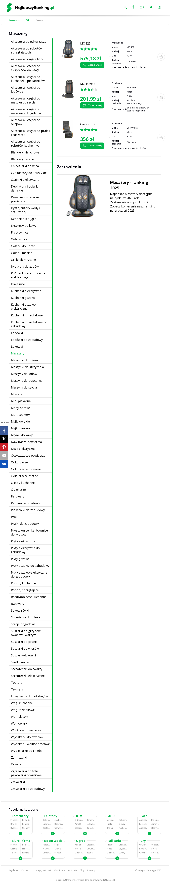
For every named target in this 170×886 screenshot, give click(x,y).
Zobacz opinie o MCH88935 (92, 111)
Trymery (17, 689)
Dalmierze (111, 852)
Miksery (16, 394)
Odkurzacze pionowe (26, 469)
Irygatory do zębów (25, 266)
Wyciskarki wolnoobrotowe (30, 744)
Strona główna (14, 20)
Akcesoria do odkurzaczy (28, 42)
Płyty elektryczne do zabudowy (25, 550)
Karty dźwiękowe (26, 820)
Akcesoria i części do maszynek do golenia (26, 111)
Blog (82, 870)
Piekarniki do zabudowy (28, 510)
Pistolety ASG (111, 844)
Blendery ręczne (22, 159)
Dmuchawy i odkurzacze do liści (91, 848)
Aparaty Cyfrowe (143, 820)
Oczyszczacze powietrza (28, 455)
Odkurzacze (19, 462)
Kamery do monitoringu (26, 844)
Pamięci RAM (26, 824)
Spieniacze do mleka (25, 617)
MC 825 (85, 43)
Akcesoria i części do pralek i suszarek (30, 133)
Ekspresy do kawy (23, 226)
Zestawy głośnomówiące (47, 828)
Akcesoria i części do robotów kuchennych (26, 144)
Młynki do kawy (22, 435)
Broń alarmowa (123, 844)
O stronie (72, 870)
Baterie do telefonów (58, 824)
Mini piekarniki (21, 401)
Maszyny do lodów (24, 374)
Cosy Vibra (87, 124)
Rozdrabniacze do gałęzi (91, 852)
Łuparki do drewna (91, 844)
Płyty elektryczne (23, 541)
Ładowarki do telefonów (47, 824)
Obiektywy (155, 820)
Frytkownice (19, 232)
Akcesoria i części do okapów (25, 122)
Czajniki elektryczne (25, 180)
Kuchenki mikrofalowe (27, 315)
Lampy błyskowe (155, 824)
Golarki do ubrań (23, 246)
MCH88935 (87, 84)
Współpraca (59, 870)
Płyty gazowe (20, 559)
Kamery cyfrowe (91, 820)
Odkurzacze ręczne (24, 476)
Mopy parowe (21, 408)
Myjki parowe (20, 428)
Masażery (39, 20)
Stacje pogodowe (23, 624)
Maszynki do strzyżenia (27, 367)
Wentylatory (20, 717)
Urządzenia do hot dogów (29, 696)
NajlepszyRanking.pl (146, 870)
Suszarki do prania (24, 642)
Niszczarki (26, 848)
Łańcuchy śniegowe (47, 852)
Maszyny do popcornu (26, 381)
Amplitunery (79, 824)
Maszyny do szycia (24, 387)
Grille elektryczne (23, 260)
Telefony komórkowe (47, 820)
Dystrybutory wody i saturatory (25, 210)
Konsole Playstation (155, 844)
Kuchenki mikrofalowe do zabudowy (29, 324)
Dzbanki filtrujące (23, 219)
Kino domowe (91, 828)
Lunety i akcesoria (123, 852)
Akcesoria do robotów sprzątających (26, 50)
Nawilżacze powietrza (26, 442)
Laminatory (26, 852)
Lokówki (17, 346)
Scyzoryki (123, 848)
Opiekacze (18, 490)
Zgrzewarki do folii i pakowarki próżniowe (26, 773)
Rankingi (91, 870)
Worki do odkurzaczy (26, 730)
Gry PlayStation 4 (155, 852)
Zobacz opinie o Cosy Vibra (92, 151)
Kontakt (25, 870)
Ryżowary (17, 604)
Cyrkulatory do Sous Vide (29, 173)
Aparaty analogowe (143, 828)
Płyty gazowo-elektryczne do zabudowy (29, 574)
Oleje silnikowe (58, 848)
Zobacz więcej (92, 64)
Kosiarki (79, 844)
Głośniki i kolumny (79, 828)
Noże (109, 848)
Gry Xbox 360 (143, 852)
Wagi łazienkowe (23, 710)
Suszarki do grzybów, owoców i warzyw (26, 633)
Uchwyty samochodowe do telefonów (58, 828)
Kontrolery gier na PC (143, 848)
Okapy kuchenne (23, 483)
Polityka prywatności (41, 870)
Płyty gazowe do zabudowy (30, 566)
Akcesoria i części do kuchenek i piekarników (28, 79)
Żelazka (16, 764)
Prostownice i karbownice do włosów (29, 532)
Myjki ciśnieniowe (79, 848)
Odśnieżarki (79, 852)
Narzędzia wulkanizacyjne (47, 844)
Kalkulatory (14, 848)
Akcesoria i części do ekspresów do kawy (25, 68)
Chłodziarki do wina (25, 166)
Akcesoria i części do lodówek (25, 90)
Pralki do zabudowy (25, 524)
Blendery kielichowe (25, 152)
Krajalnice (18, 284)
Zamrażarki (19, 757)
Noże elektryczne (23, 449)
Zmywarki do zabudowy (28, 789)
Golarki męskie (21, 253)
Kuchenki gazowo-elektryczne (24, 306)
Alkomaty (47, 848)
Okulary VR (143, 844)
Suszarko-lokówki (23, 655)
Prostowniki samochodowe (58, 852)
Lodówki (17, 333)
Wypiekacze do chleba (26, 751)
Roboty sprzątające (25, 590)
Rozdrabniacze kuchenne (28, 597)
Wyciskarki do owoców (27, 737)
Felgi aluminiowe (58, 844)
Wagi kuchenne (22, 703)
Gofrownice (19, 239)
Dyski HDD (14, 828)
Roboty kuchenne (23, 583)
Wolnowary (19, 723)
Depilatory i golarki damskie (25, 188)
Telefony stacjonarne (14, 852)
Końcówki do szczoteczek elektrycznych (29, 275)
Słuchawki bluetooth (58, 820)
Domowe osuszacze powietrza (25, 199)
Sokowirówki (20, 610)
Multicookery (20, 415)
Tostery (16, 683)
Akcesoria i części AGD (27, 59)
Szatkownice (20, 662)
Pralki (15, 517)
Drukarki (14, 824)
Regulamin (13, 870)
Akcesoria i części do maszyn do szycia (25, 100)
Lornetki (143, 824)
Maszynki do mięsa (24, 360)
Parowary (17, 496)
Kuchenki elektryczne (26, 291)
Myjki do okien (21, 421)
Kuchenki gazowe (23, 298)
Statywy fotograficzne (155, 828)
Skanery (26, 828)
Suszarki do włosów (25, 648)
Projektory (14, 844)
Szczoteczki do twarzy (26, 669)
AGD (27, 20)
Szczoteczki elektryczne (28, 676)
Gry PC (154, 848)
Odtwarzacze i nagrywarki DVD (91, 824)
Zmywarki (18, 782)
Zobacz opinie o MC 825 (91, 71)
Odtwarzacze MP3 (79, 820)
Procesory (14, 820)
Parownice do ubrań (25, 503)
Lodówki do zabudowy (27, 340)
